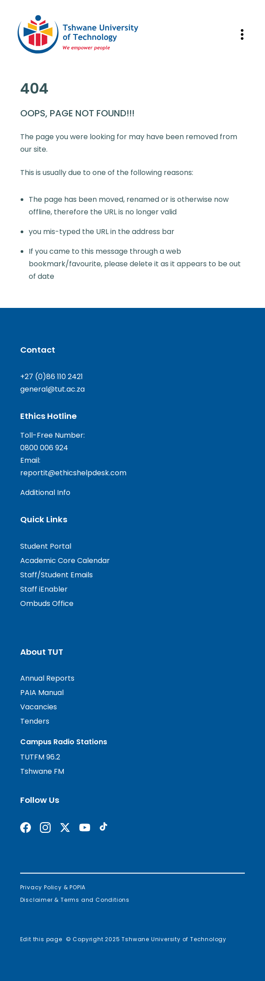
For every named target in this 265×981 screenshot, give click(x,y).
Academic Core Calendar (65, 560)
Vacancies (38, 707)
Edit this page (41, 939)
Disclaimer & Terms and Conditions (75, 900)
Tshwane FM (42, 771)
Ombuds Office (47, 603)
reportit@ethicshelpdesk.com (73, 473)
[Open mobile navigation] (242, 34)
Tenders (34, 721)
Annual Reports (47, 678)
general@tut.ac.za (52, 389)
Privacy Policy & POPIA (53, 887)
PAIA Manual (42, 692)
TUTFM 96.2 (40, 757)
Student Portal (45, 546)
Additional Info (45, 492)
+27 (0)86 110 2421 (51, 376)
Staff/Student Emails (56, 575)
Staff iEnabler (44, 589)
